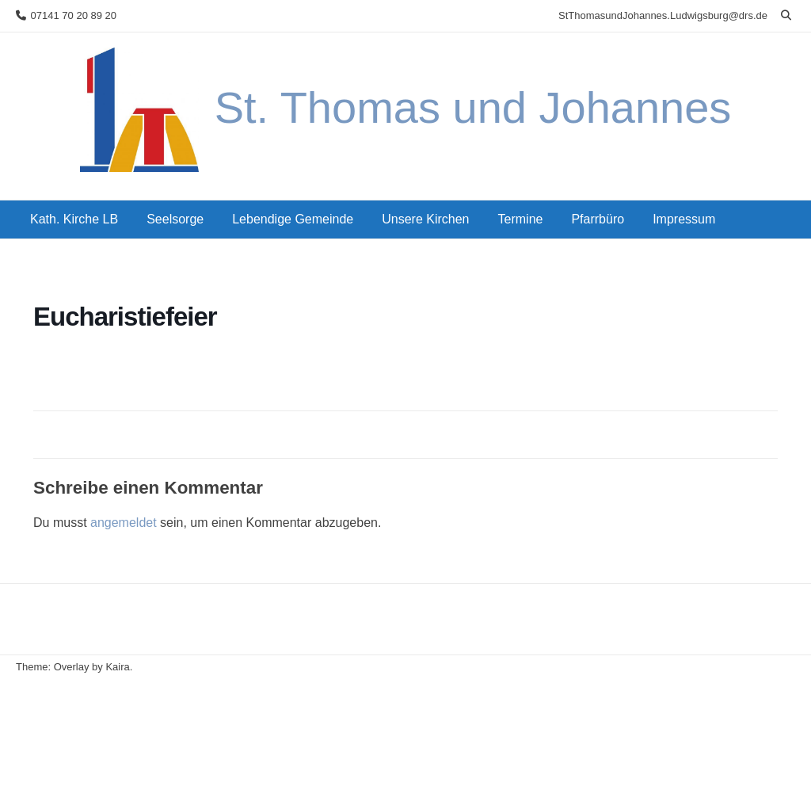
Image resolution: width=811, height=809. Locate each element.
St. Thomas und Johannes (473, 107)
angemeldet (123, 522)
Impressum (684, 219)
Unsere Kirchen (425, 219)
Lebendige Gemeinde (292, 219)
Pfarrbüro (597, 219)
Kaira (117, 667)
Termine (520, 219)
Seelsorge (175, 219)
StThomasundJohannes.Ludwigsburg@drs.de (662, 15)
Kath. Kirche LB (74, 219)
